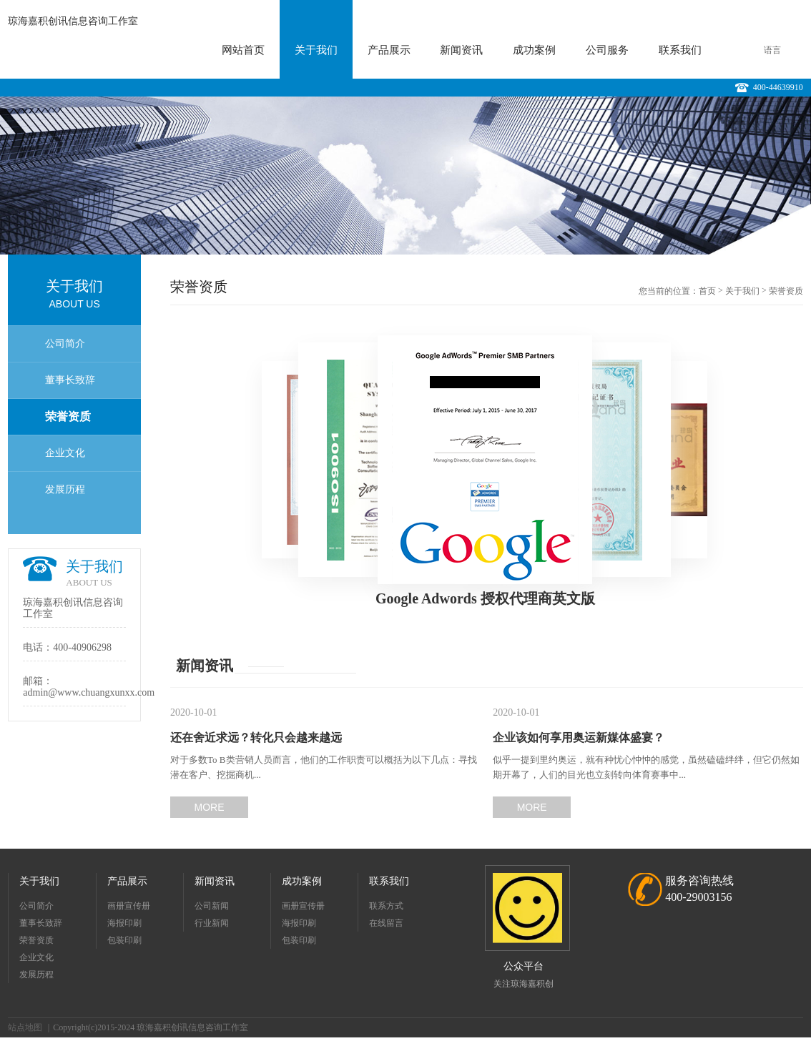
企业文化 (65, 453)
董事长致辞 (70, 380)
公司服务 (607, 50)
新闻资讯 (461, 50)
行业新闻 (212, 923)
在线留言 (386, 923)
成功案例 (534, 50)
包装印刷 (124, 940)
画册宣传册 (128, 906)
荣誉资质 (68, 416)
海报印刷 (124, 923)
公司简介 (65, 343)
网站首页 (243, 50)
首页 (707, 291)
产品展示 (389, 50)
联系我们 (680, 50)
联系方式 (386, 906)
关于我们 (316, 50)
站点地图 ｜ (30, 1027)
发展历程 (65, 489)
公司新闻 (212, 906)
